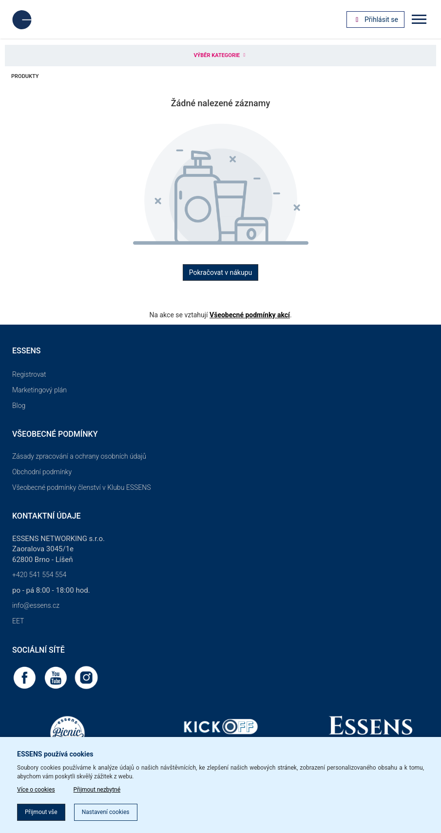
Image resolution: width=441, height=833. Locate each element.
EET (18, 621)
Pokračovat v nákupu (220, 272)
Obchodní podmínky (42, 472)
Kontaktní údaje (46, 516)
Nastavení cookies (106, 812)
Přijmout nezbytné (97, 789)
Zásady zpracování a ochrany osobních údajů (79, 456)
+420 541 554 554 (39, 575)
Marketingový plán (39, 390)
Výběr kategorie (220, 55)
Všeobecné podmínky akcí (250, 315)
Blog (18, 405)
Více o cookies (36, 789)
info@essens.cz (35, 605)
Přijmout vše (41, 812)
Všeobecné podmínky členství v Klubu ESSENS (81, 487)
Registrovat (29, 374)
